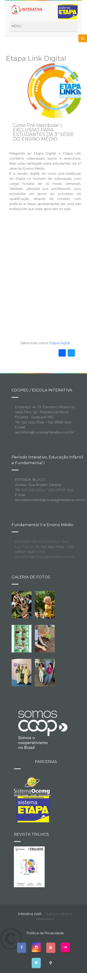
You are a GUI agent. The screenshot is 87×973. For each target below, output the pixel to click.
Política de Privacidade (45, 933)
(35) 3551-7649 (52, 547)
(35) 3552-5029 (32, 490)
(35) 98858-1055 (61, 490)
